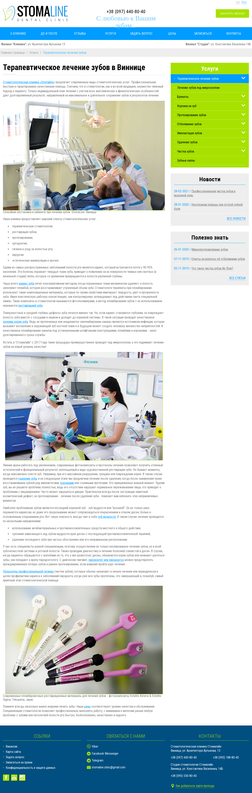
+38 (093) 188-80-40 (226, 757)
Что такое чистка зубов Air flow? (212, 268)
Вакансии (11, 746)
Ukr (238, 2)
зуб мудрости (107, 517)
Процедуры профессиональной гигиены (28, 571)
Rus (244, 2)
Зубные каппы (186, 160)
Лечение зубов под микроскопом (198, 88)
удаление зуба (27, 478)
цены (87, 706)
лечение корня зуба (15, 322)
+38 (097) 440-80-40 (126, 11)
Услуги (110, 33)
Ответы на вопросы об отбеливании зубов (218, 259)
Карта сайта (13, 752)
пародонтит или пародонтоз (106, 560)
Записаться (203, 33)
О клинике (18, 33)
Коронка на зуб (186, 106)
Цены (172, 33)
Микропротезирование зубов (209, 249)
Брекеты (182, 97)
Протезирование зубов (191, 115)
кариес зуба (26, 283)
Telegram (97, 760)
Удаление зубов (187, 142)
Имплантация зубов (189, 133)
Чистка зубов (185, 151)
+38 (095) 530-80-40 (184, 776)
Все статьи (237, 278)
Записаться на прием (19, 762)
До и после (49, 33)
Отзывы (80, 33)
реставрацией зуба (30, 305)
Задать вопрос (141, 33)
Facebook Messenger (105, 753)
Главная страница (13, 53)
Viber (95, 746)
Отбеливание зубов (189, 124)
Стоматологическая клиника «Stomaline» (29, 82)
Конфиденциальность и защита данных (30, 768)
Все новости (236, 218)
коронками (67, 483)
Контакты (233, 33)
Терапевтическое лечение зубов (198, 79)
